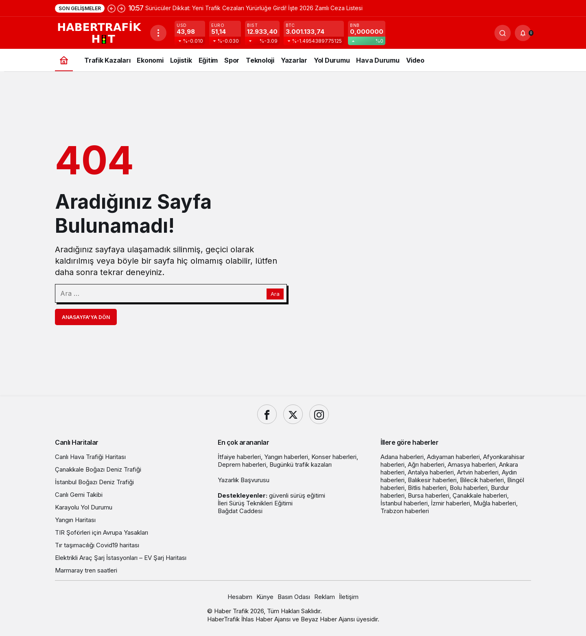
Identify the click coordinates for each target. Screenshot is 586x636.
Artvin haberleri (478, 472)
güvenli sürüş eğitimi (297, 495)
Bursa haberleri (428, 495)
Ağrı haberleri (426, 464)
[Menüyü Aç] (158, 33)
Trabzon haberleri (404, 511)
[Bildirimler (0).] (523, 33)
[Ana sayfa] (64, 60)
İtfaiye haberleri (239, 457)
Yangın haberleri (286, 457)
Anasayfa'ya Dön (86, 317)
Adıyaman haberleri (453, 457)
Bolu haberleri (469, 488)
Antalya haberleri (431, 472)
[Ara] (502, 33)
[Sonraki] (121, 8)
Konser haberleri (333, 457)
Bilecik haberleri (482, 480)
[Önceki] (111, 8)
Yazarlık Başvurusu (243, 480)
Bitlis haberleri (427, 488)
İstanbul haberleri (404, 503)
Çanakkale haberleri (480, 495)
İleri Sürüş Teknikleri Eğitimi (255, 503)
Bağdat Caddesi (240, 511)
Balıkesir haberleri (432, 480)
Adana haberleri (402, 457)
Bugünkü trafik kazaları (300, 464)
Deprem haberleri (242, 464)
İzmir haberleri (450, 503)
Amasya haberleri (472, 464)
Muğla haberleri (494, 503)
